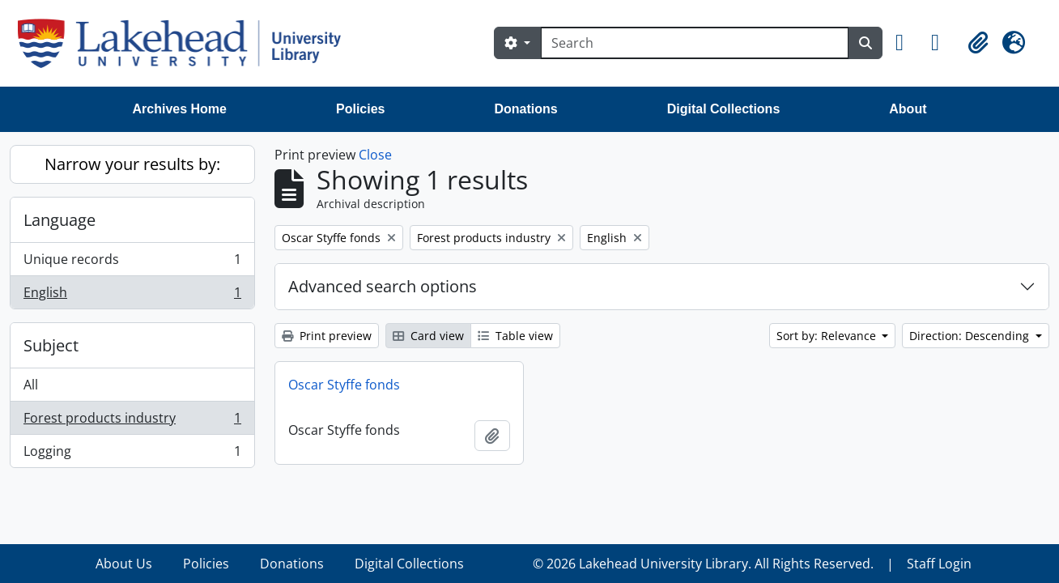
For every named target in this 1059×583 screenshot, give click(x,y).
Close (375, 155)
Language (59, 220)
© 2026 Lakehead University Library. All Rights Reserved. (703, 563)
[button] (907, 43)
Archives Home (180, 109)
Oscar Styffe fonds (344, 385)
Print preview (327, 335)
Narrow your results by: (132, 164)
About (907, 109)
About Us (124, 563)
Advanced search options (382, 286)
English (132, 296)
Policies (360, 109)
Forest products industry (132, 421)
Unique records (132, 262)
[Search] (694, 43)
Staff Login (939, 563)
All (30, 385)
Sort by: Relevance (827, 335)
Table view (515, 335)
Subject (51, 345)
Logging (132, 454)
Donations (525, 109)
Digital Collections (723, 109)
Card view (428, 335)
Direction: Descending (970, 335)
